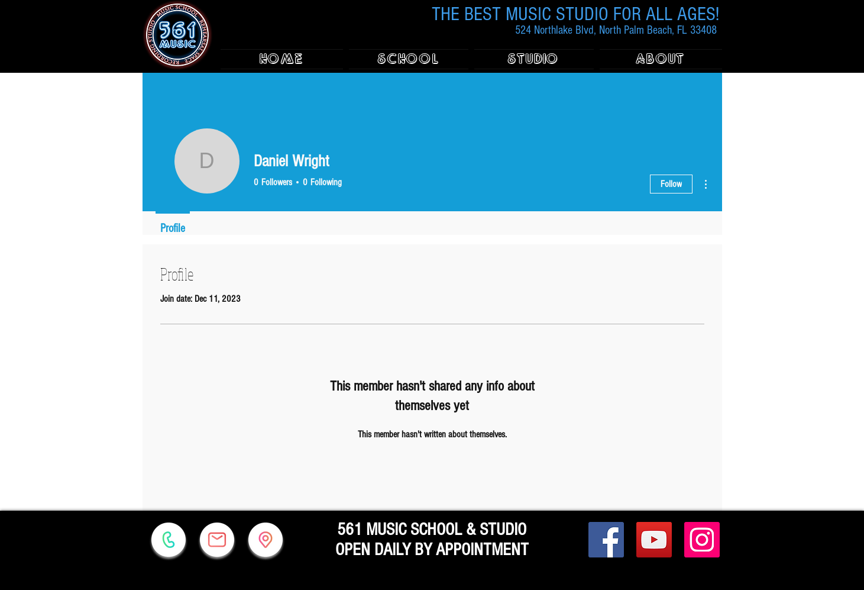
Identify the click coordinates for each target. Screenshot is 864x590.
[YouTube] (654, 539)
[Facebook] (606, 539)
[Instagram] (702, 539)
